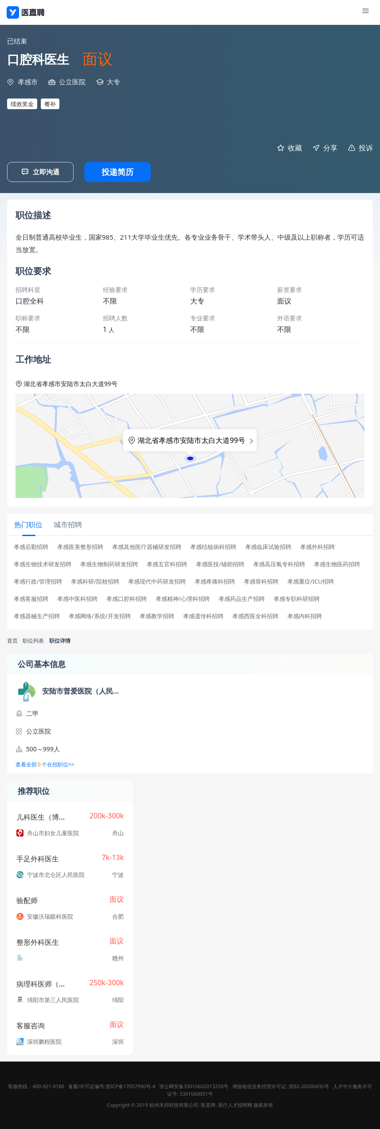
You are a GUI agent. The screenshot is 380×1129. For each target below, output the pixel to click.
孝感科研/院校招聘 (95, 580)
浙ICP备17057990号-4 (130, 1085)
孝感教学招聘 (157, 615)
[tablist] (190, 524)
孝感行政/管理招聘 (38, 580)
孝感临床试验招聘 (268, 546)
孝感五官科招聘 (167, 563)
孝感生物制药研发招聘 (109, 563)
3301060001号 (196, 1093)
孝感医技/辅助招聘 (220, 563)
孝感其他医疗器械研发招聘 (146, 546)
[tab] (28, 524)
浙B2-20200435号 (309, 1085)
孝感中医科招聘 (77, 598)
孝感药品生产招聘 (242, 598)
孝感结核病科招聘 (213, 546)
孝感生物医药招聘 (337, 563)
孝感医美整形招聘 (80, 546)
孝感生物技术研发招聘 (42, 563)
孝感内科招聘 (304, 615)
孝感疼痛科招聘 (215, 580)
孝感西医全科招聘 (255, 615)
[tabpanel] (190, 583)
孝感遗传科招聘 (203, 615)
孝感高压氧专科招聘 (279, 563)
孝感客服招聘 (31, 598)
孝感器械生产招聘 (37, 615)
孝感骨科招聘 (261, 580)
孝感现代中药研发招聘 (157, 580)
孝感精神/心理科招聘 (183, 598)
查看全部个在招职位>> (45, 764)
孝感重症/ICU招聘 (310, 580)
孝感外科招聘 (317, 546)
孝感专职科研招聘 (297, 598)
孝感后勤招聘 (31, 546)
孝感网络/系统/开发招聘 (100, 615)
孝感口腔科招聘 (126, 598)
